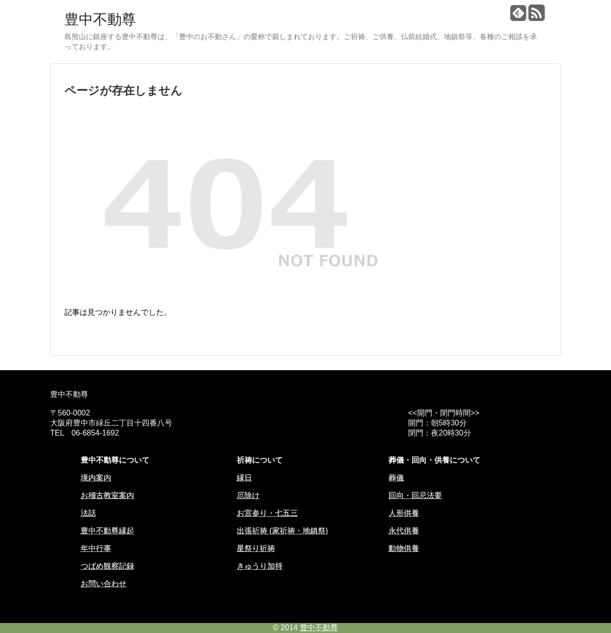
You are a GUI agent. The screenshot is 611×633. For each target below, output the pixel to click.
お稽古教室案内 (107, 495)
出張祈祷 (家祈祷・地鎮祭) (282, 531)
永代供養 (404, 531)
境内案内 (96, 478)
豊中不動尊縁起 (107, 531)
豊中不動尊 (100, 19)
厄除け (248, 495)
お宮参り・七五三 (267, 513)
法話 (88, 513)
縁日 (244, 478)
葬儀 (396, 478)
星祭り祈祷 (256, 548)
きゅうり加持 (260, 566)
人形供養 (404, 513)
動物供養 (404, 548)
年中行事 (96, 548)
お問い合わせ (103, 584)
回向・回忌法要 (415, 495)
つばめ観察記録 (107, 566)
